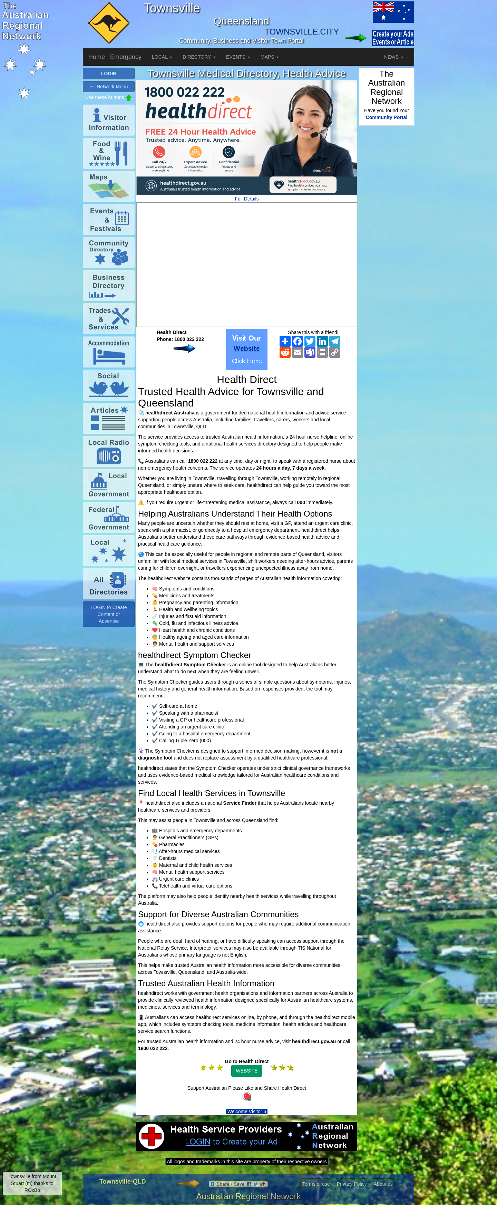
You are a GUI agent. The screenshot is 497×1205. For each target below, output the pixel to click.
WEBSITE (246, 1071)
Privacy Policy (352, 1184)
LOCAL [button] (162, 57)
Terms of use (316, 1184)
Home (96, 56)
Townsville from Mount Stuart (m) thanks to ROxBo (32, 1183)
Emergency (126, 56)
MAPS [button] (270, 57)
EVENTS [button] (238, 57)
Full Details (247, 199)
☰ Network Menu (108, 86)
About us (383, 1184)
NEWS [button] (393, 57)
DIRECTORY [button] (199, 57)
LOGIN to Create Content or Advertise (108, 614)
